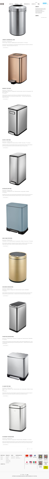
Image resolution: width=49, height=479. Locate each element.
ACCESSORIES (7, 462)
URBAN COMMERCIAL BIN (8, 39)
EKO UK (31, 457)
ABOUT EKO (3, 455)
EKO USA (31, 463)
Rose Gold (24, 91)
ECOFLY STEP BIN (6, 140)
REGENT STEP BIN (6, 88)
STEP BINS (19, 142)
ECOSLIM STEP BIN (6, 188)
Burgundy (8, 289)
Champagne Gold (14, 91)
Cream (13, 191)
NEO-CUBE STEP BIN (7, 238)
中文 (38, 4)
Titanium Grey (26, 241)
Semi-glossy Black (28, 91)
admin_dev (4, 41)
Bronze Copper (5, 42)
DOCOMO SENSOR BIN (7, 287)
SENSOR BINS (27, 289)
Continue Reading (6, 47)
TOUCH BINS (7, 459)
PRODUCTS (8, 455)
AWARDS (2, 459)
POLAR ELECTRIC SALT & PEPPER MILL (39, 11)
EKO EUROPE (35, 457)
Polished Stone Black (20, 42)
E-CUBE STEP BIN (6, 386)
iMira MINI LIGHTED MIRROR (38, 10)
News (12, 455)
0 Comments (26, 42)
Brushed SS (9, 42)
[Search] (47, 4)
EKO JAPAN (26, 463)
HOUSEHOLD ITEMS (8, 461)
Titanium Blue (23, 142)
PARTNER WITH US (19, 455)
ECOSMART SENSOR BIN (8, 436)
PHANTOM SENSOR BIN (8, 336)
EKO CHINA (26, 457)
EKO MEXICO (35, 463)
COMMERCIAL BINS (14, 42)
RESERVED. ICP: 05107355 (32, 476)
